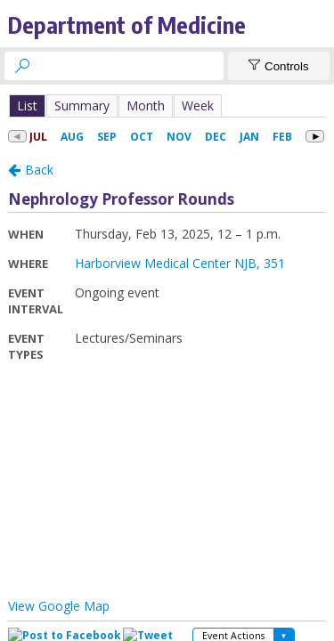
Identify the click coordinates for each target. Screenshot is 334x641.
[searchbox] (130, 66)
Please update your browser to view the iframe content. (167, 105)
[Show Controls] (279, 66)
